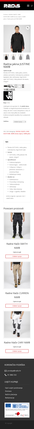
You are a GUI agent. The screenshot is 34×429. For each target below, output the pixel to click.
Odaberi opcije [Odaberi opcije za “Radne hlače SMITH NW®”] (17, 256)
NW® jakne (26, 134)
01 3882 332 (12, 375)
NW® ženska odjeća (15, 17)
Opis (6, 142)
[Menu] (28, 5)
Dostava (8, 391)
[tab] (17, 141)
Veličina (5, 121)
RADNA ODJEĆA (13, 14)
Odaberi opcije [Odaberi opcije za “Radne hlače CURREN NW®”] (17, 306)
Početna (5, 14)
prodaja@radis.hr (14, 371)
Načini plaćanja (11, 394)
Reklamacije (9, 398)
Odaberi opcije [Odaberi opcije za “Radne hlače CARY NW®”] (17, 351)
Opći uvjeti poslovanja (13, 388)
